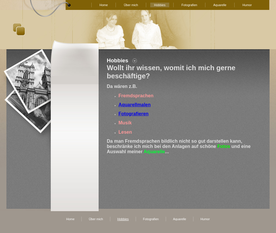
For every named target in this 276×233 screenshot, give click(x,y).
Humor (247, 5)
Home (103, 5)
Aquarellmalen (134, 104)
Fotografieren (133, 113)
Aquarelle (219, 5)
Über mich (131, 5)
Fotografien (189, 5)
